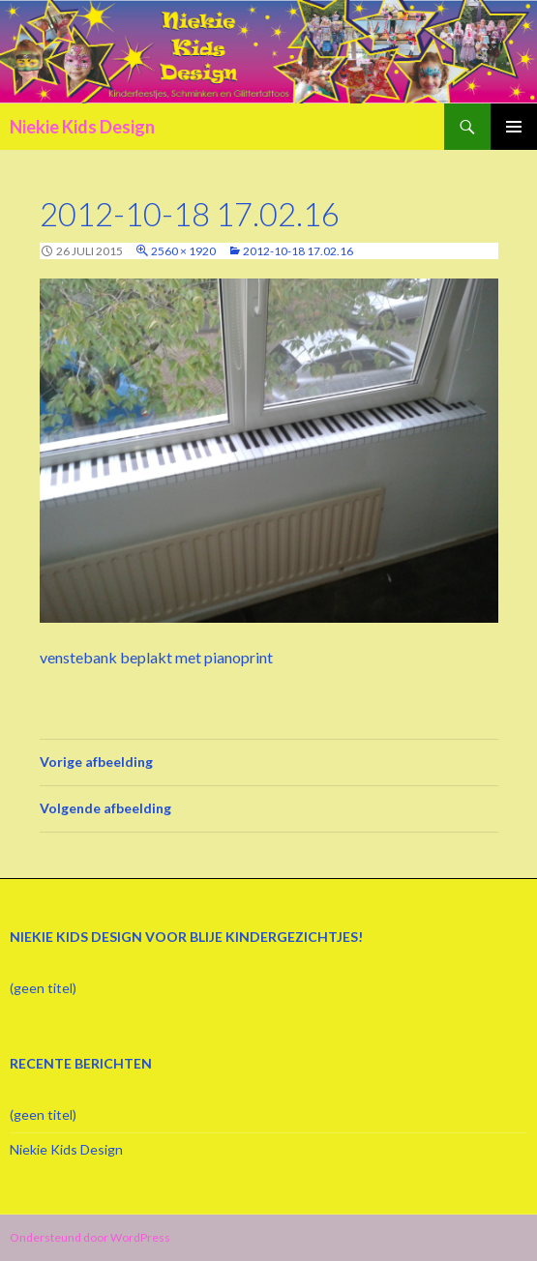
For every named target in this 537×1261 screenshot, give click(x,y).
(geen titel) (43, 988)
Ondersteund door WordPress (90, 1237)
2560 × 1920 (183, 251)
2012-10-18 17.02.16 (298, 251)
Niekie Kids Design (82, 126)
